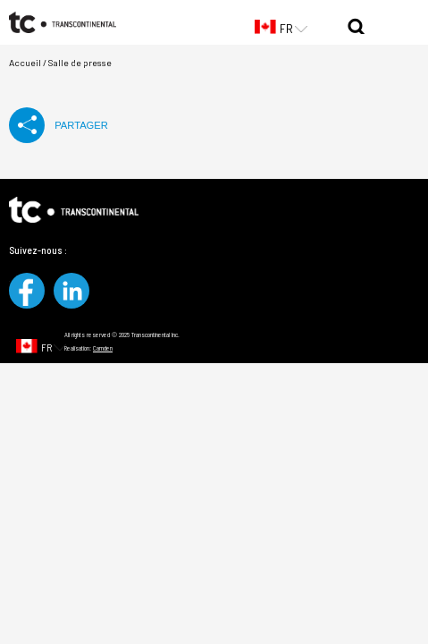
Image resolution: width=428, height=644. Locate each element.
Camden (103, 347)
